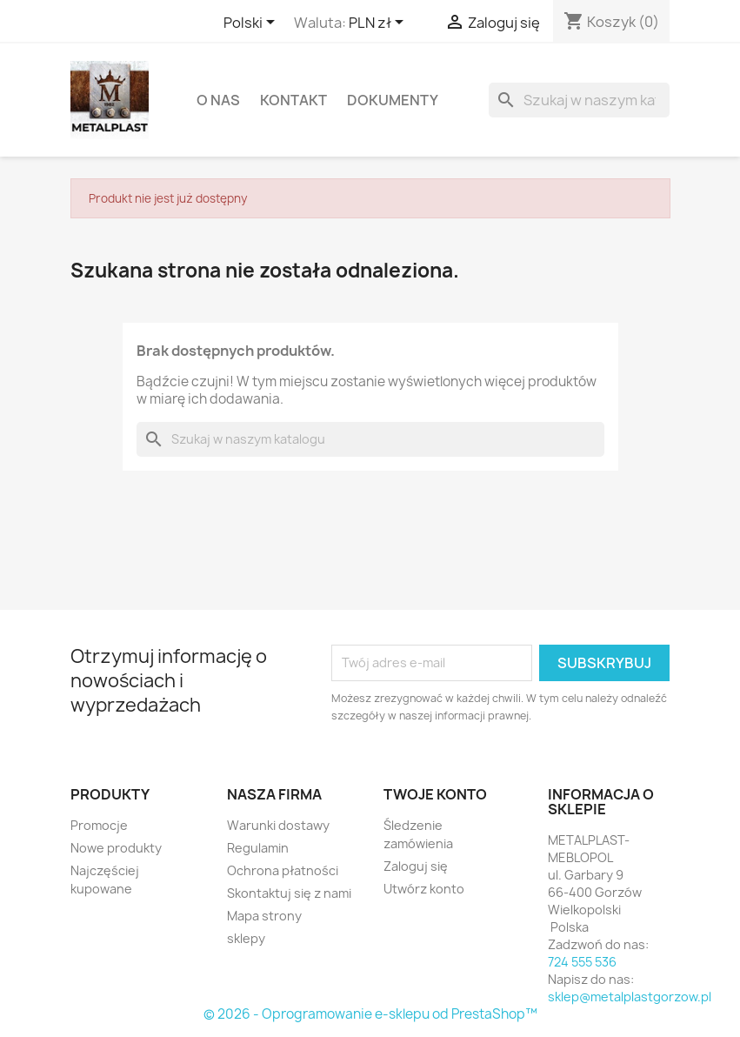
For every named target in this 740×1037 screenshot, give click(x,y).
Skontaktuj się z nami (289, 893)
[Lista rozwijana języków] (252, 23)
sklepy (246, 938)
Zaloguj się (415, 866)
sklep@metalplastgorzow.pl (629, 996)
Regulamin (258, 848)
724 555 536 (582, 961)
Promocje (99, 825)
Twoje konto (435, 794)
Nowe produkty (116, 848)
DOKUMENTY (392, 100)
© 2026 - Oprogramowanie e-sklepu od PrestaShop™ (370, 1014)
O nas (218, 100)
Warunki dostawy (278, 825)
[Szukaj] (579, 100)
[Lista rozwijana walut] (379, 23)
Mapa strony (264, 915)
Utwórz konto (423, 888)
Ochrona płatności (282, 870)
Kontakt (293, 100)
